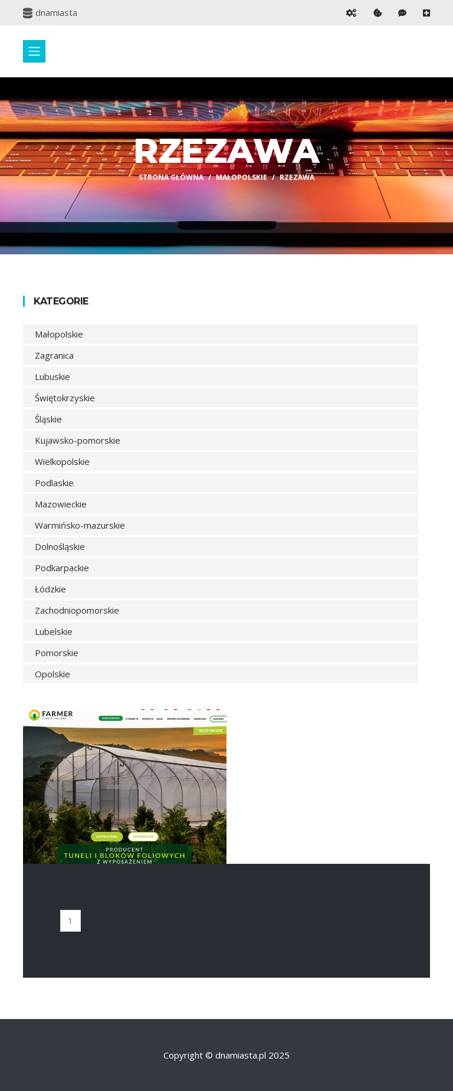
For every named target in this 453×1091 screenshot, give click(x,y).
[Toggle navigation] (34, 51)
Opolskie (52, 674)
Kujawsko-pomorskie (77, 440)
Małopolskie (241, 177)
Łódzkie (50, 589)
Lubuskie (52, 376)
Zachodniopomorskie (77, 610)
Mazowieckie (61, 504)
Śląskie (48, 419)
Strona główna (171, 177)
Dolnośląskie (60, 546)
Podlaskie (54, 483)
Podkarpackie (62, 568)
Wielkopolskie (62, 461)
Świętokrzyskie (65, 398)
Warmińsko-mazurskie (80, 525)
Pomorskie (56, 652)
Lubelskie (54, 631)
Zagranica (54, 355)
